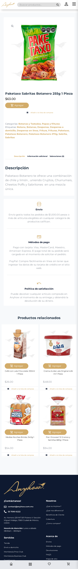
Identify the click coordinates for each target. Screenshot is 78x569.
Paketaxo (63, 130)
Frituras (52, 130)
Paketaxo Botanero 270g (43, 134)
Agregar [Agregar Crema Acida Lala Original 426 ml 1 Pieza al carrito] (54, 365)
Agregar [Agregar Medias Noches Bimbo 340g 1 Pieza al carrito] (16, 432)
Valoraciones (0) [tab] (57, 156)
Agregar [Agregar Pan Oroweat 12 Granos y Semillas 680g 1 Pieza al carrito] (54, 432)
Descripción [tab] (19, 156)
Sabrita (63, 134)
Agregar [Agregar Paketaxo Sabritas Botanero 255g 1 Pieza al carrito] (17, 105)
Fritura (43, 130)
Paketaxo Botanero (16, 134)
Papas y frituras (51, 123)
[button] (12, 26)
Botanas (31, 127)
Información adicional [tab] (37, 156)
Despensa (43, 127)
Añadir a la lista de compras (39, 113)
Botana (21, 127)
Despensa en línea (27, 130)
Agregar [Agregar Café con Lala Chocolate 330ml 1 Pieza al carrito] (16, 365)
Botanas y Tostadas (29, 123)
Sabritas (10, 137)
